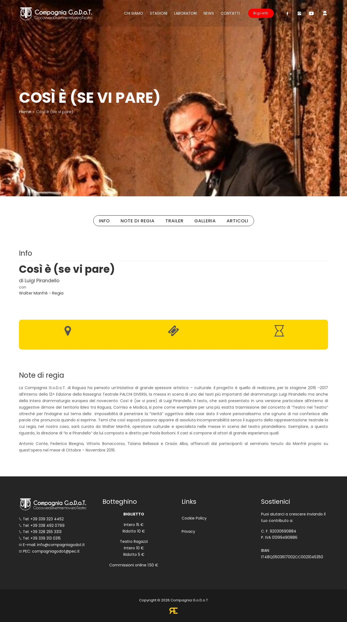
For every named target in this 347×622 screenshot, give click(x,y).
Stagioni (158, 13)
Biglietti (260, 13)
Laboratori (185, 13)
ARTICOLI (237, 220)
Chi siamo (133, 13)
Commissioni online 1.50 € (133, 565)
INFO (104, 220)
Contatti (230, 13)
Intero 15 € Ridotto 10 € (134, 528)
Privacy (188, 531)
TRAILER (174, 220)
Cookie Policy (194, 518)
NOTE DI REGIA (138, 220)
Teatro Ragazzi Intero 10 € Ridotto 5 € (134, 548)
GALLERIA (205, 220)
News (209, 13)
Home (25, 111)
